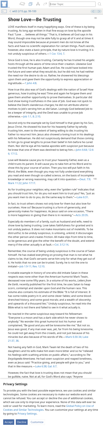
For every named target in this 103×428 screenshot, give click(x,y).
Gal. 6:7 (52, 366)
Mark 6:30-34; (74, 337)
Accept (9, 422)
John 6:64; (82, 150)
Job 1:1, (27, 116)
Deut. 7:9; (85, 179)
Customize (37, 422)
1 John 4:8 (30, 83)
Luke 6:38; (41, 366)
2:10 (37, 116)
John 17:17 (28, 183)
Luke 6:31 (82, 197)
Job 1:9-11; (26, 266)
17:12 (13, 153)
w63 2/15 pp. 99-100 (22, 11)
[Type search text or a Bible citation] (71, 4)
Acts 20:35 (82, 215)
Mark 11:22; (15, 183)
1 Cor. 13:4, (56, 53)
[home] (5, 4)
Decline (21, 422)
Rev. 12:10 (38, 266)
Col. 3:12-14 (61, 244)
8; (33, 116)
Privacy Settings (27, 413)
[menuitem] (5, 4)
